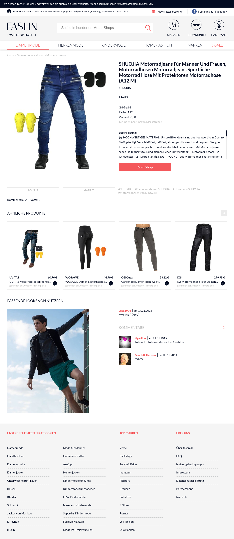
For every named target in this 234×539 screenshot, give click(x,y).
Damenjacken (15, 472)
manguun (125, 472)
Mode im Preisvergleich (78, 529)
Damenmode (28, 45)
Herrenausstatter (74, 456)
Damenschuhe (16, 464)
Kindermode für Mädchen (79, 488)
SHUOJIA (125, 88)
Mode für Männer (74, 447)
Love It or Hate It (21, 35)
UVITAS (14, 277)
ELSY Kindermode (74, 497)
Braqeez (125, 488)
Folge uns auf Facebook (212, 11)
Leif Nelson (127, 521)
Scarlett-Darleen (145, 355)
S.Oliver (124, 505)
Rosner (124, 513)
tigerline (140, 338)
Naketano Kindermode (77, 505)
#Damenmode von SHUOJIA (152, 189)
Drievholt (13, 521)
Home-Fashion (158, 45)
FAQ (179, 456)
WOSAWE (72, 277)
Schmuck (12, 505)
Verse (123, 447)
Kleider (11, 497)
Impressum (183, 472)
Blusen (11, 488)
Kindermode (113, 45)
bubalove (125, 497)
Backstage (126, 456)
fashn (10, 55)
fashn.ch (181, 497)
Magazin (173, 35)
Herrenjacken (71, 472)
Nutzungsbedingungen (190, 464)
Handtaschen (15, 456)
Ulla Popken (127, 529)
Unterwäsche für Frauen (22, 480)
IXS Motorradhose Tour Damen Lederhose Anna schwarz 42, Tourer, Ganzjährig (198, 281)
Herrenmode (71, 45)
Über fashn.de (184, 447)
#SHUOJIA (125, 189)
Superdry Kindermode (77, 513)
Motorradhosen (56, 55)
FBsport (125, 480)
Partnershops (184, 488)
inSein (11, 529)
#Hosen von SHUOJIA (186, 189)
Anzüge (67, 464)
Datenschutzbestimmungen (132, 3)
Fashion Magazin (73, 521)
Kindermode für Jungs (77, 480)
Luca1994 (125, 310)
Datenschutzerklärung (190, 480)
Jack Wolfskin (128, 464)
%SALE (217, 45)
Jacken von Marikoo (19, 513)
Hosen (40, 55)
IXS (179, 277)
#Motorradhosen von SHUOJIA (137, 192)
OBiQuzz (127, 277)
